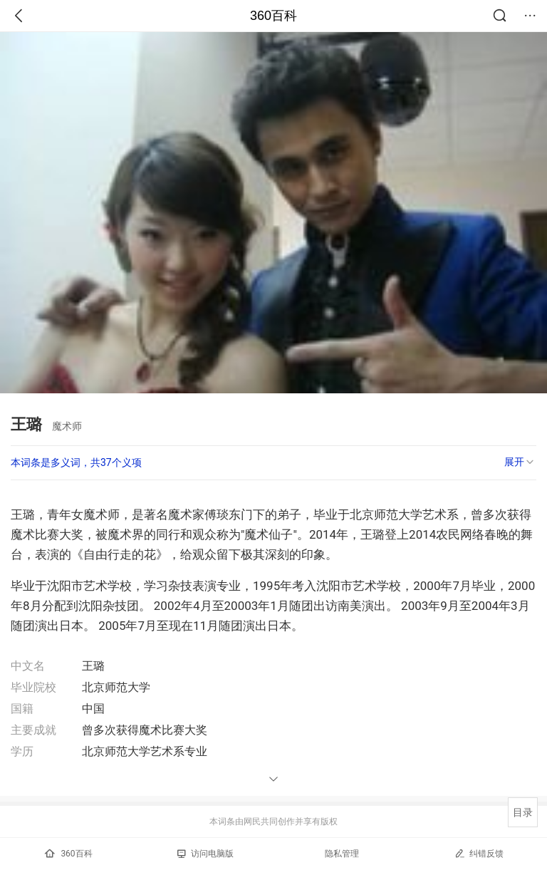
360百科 (273, 16)
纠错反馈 (479, 853)
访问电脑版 (205, 854)
